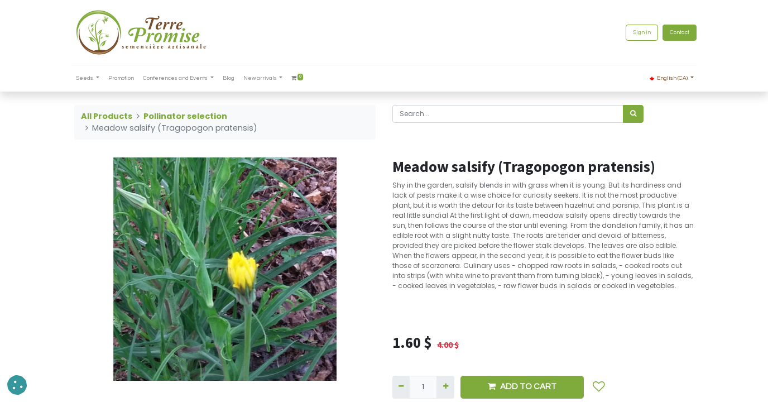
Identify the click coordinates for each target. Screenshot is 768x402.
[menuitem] (124, 78)
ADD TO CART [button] (522, 386)
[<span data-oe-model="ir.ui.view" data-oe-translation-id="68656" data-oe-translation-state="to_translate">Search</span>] (633, 114)
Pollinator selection (185, 116)
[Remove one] (401, 387)
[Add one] (445, 387)
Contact (677, 32)
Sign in (639, 32)
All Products (106, 116)
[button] (599, 386)
